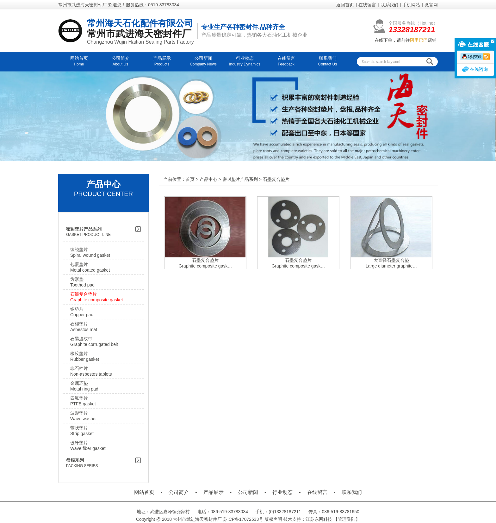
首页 (190, 179)
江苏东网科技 (319, 519)
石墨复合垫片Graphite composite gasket (96, 297)
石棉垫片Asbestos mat (83, 326)
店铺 (423, 40)
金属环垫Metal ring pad (84, 386)
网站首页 (144, 492)
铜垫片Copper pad (81, 311)
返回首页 (345, 4)
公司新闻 (248, 492)
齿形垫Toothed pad (82, 282)
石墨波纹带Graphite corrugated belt (94, 341)
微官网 (431, 4)
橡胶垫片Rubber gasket (84, 356)
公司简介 (179, 492)
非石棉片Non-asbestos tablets (91, 371)
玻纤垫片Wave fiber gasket (88, 445)
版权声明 (273, 519)
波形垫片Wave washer (83, 415)
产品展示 (213, 492)
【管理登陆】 (346, 519)
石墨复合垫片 (276, 179)
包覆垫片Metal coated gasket (90, 267)
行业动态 (282, 492)
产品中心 (208, 179)
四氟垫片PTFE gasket (83, 401)
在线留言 (367, 4)
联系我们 (389, 4)
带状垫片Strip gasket (82, 430)
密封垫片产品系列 (240, 179)
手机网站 (411, 4)
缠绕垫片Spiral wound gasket (90, 252)
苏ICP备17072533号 (243, 519)
